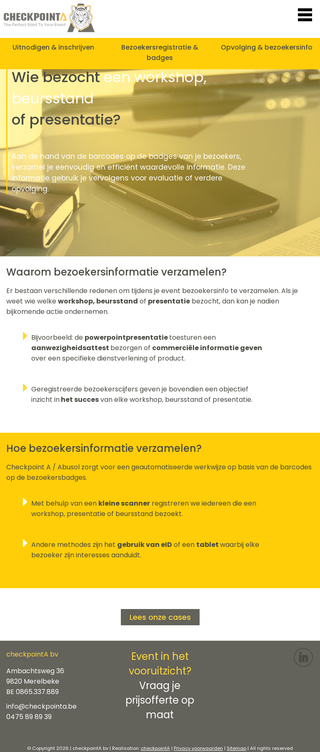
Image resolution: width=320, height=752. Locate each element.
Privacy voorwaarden (198, 748)
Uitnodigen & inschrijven (53, 47)
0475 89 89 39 (29, 717)
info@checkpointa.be (41, 706)
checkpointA (155, 748)
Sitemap (236, 748)
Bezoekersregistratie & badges (159, 53)
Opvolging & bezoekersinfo (266, 47)
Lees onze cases (160, 617)
